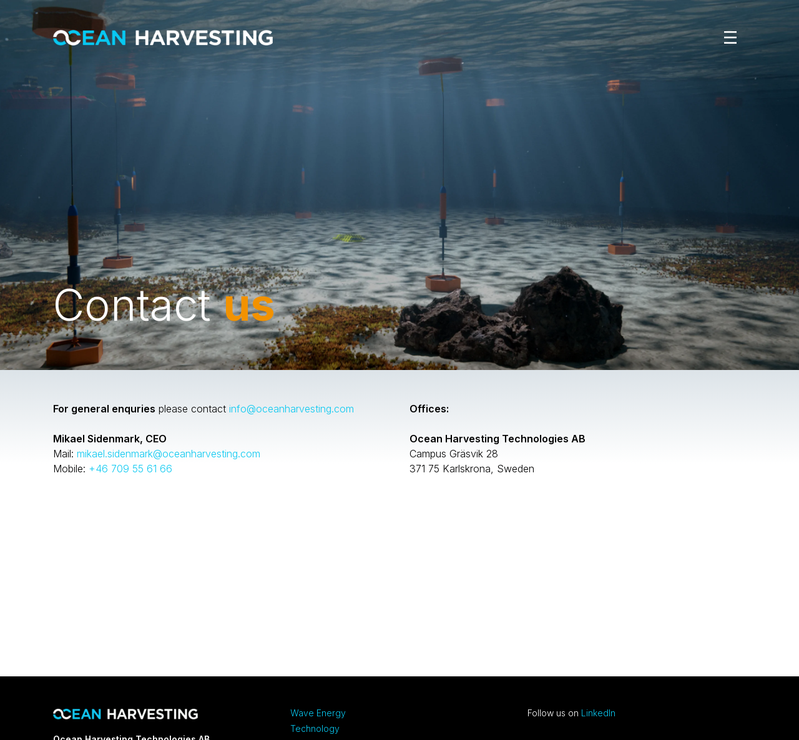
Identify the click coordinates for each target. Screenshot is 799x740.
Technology (315, 728)
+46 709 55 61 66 (130, 468)
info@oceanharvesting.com (291, 408)
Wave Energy (318, 713)
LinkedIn (598, 713)
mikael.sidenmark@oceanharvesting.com (168, 453)
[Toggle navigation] (727, 37)
